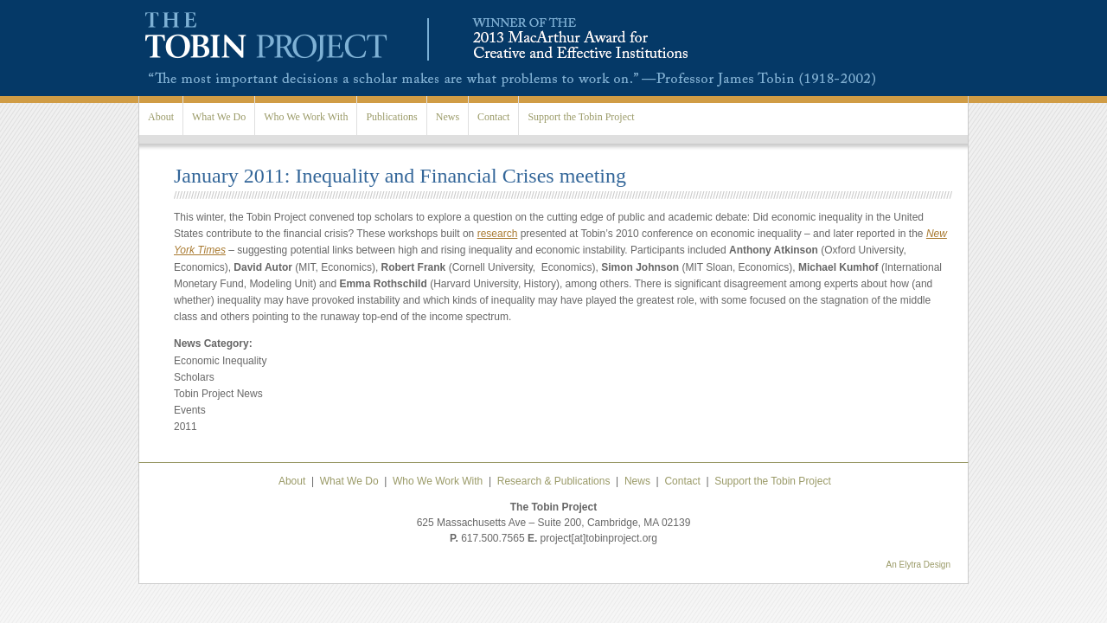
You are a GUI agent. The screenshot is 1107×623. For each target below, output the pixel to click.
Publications (391, 117)
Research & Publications (554, 481)
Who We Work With (306, 117)
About (161, 117)
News (447, 117)
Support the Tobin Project (581, 117)
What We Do (219, 117)
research (497, 234)
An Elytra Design (918, 564)
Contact (493, 117)
